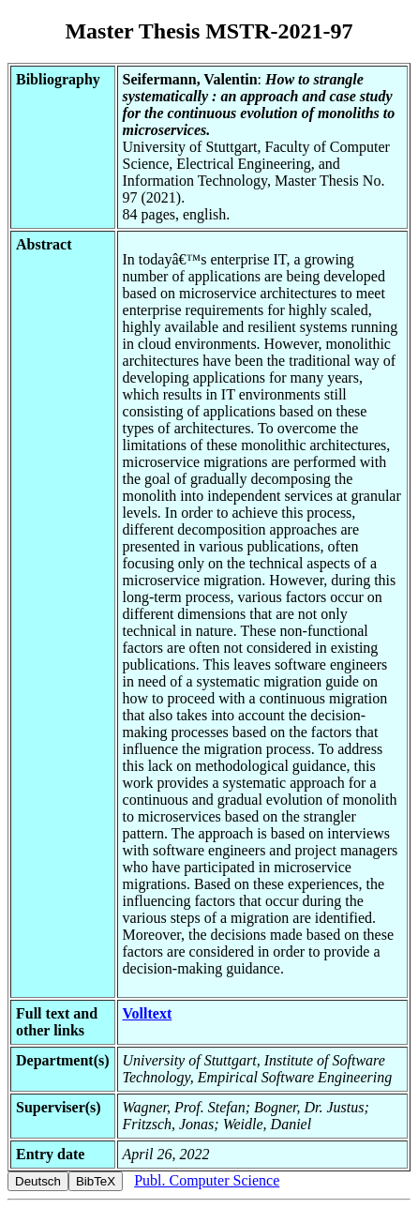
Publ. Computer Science (206, 1180)
